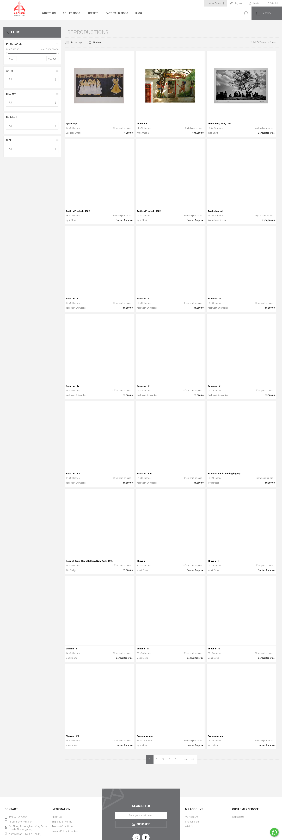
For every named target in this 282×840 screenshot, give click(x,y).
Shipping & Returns (62, 821)
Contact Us (238, 816)
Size (8, 140)
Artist (10, 70)
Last (192, 759)
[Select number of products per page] (69, 42)
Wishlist (189, 826)
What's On (48, 13)
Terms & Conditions (62, 826)
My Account (191, 816)
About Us (57, 816)
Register (238, 3)
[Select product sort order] (100, 42)
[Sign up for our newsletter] (141, 815)
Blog (137, 13)
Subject (11, 117)
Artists (92, 13)
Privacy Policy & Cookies (65, 831)
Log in (256, 3)
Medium (11, 93)
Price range (14, 44)
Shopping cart (192, 821)
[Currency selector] (215, 3)
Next (185, 759)
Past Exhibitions (115, 13)
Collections (71, 13)
